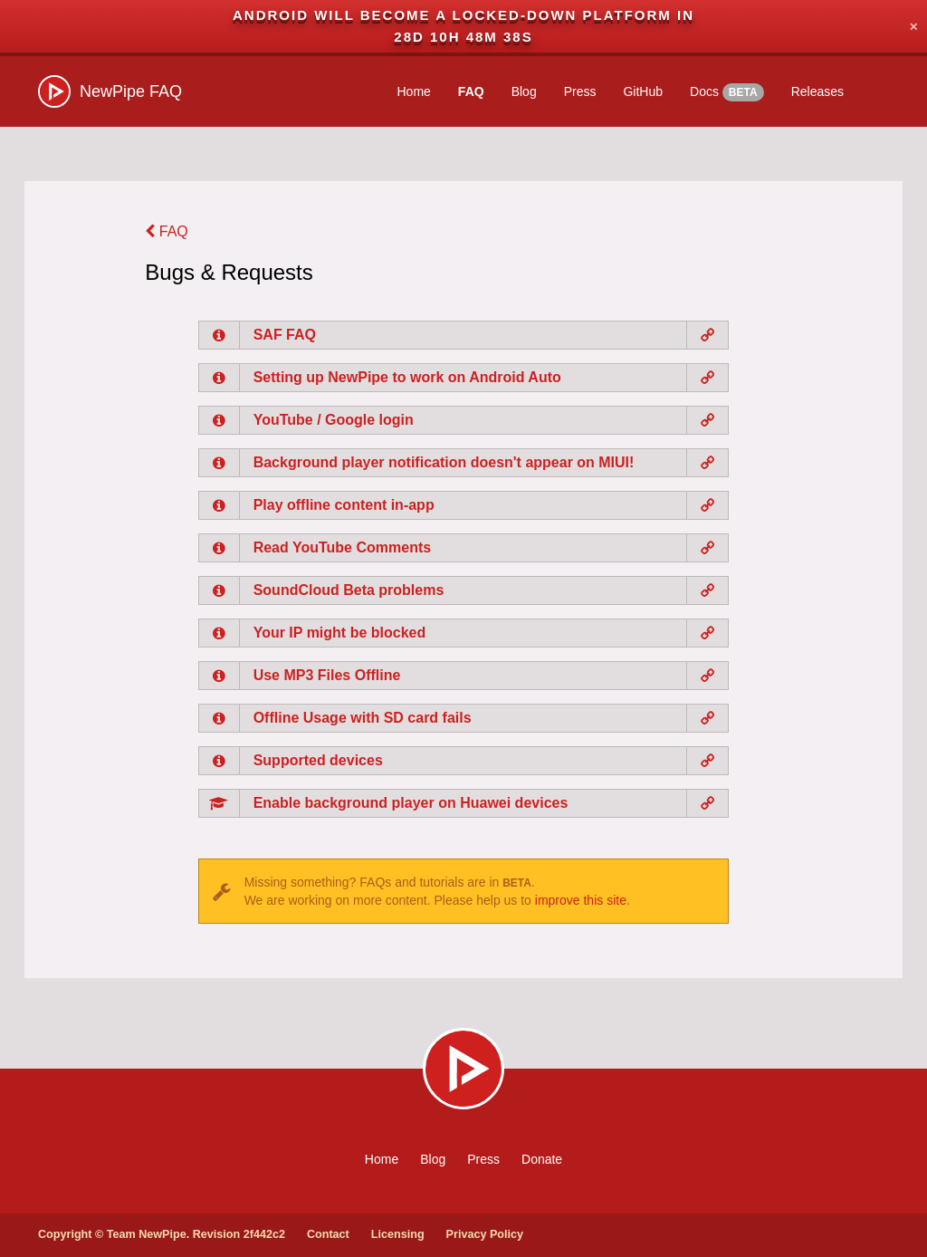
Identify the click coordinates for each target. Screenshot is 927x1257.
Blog (524, 91)
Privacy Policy (484, 1234)
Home (414, 91)
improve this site (580, 900)
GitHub (643, 91)
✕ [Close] (913, 26)
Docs (727, 92)
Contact (328, 1234)
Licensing (398, 1234)
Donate (541, 1159)
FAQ (471, 91)
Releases (817, 91)
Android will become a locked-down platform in (463, 15)
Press (580, 91)
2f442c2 (264, 1234)
